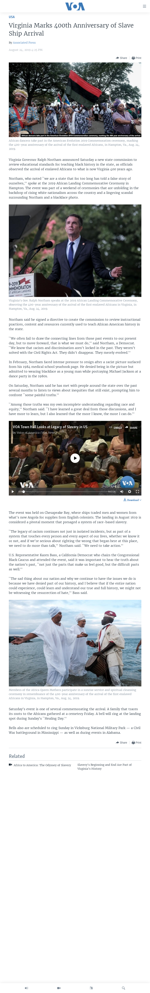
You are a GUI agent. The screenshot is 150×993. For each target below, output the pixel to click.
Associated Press (24, 42)
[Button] (121, 58)
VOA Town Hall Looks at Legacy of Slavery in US (50, 427)
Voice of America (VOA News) (37, 432)
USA (12, 17)
